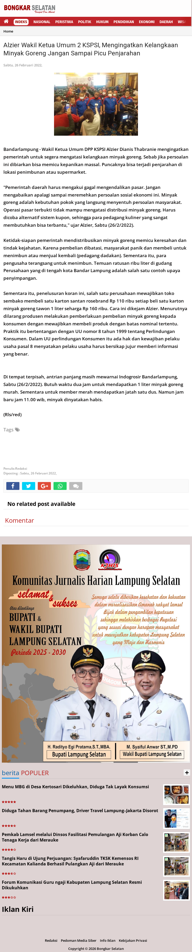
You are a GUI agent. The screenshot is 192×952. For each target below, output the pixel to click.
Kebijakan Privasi (133, 940)
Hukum (102, 22)
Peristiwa (64, 22)
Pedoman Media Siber (79, 940)
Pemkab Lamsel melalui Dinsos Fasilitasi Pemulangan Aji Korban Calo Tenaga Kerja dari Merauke (75, 837)
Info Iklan (107, 940)
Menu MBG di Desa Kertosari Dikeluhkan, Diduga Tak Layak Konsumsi (75, 787)
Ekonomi (147, 22)
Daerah (166, 22)
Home (8, 31)
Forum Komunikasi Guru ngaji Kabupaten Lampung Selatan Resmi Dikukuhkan (72, 885)
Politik (84, 22)
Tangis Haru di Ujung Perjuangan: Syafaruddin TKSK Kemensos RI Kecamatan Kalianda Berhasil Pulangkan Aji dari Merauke (70, 861)
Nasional (42, 22)
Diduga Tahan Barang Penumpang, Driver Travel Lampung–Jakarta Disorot (80, 810)
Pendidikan (124, 22)
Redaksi (51, 940)
